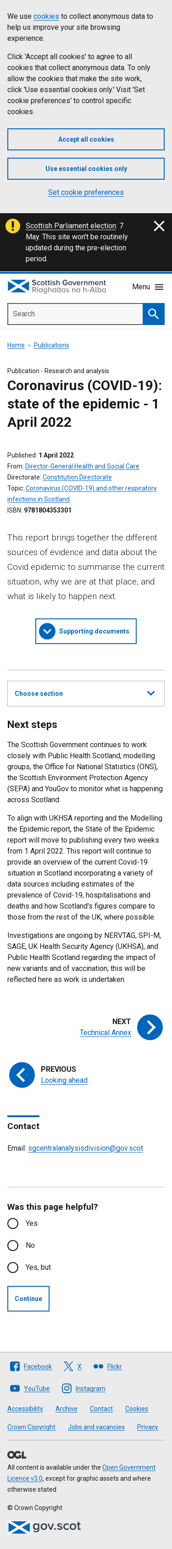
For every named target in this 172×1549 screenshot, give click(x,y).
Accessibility (25, 1408)
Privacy (147, 1427)
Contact (101, 1408)
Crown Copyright (31, 1427)
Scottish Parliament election (71, 225)
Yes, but (38, 1267)
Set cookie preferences (86, 192)
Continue (28, 1298)
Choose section (85, 692)
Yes (32, 1223)
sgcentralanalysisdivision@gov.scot (85, 1148)
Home (16, 345)
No (30, 1245)
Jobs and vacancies (96, 1427)
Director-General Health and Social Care (82, 466)
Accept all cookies (86, 139)
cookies (46, 16)
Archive (66, 1408)
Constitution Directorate (77, 477)
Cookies (136, 1408)
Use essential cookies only (86, 168)
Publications (51, 345)
